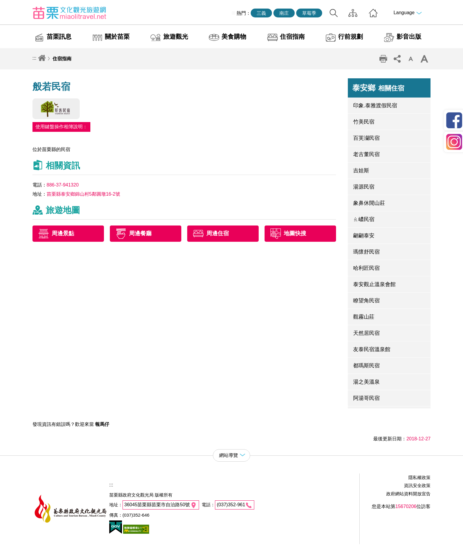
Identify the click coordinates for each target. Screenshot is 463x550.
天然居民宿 (366, 333)
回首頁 (373, 13)
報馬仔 (102, 424)
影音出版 (409, 36)
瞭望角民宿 (366, 301)
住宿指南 (292, 36)
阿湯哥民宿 (366, 398)
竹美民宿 (363, 122)
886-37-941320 (63, 184)
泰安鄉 (378, 88)
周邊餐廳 (140, 234)
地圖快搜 (295, 234)
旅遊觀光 (175, 36)
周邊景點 (63, 234)
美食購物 (233, 36)
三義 (261, 13)
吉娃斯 (361, 170)
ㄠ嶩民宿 (363, 219)
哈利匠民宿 (366, 268)
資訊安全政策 (417, 485)
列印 (383, 59)
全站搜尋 (334, 13)
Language (404, 12)
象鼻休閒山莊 (369, 203)
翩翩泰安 (363, 236)
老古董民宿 (366, 154)
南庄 (284, 13)
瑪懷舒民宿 (366, 252)
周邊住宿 (217, 234)
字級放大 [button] (424, 59)
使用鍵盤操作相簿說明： (61, 126)
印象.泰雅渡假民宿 (375, 105)
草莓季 (309, 13)
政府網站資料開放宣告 (408, 493)
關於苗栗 (117, 36)
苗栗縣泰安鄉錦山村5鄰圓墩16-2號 (83, 194)
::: (233, 12)
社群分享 (397, 59)
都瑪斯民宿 (366, 366)
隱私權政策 (419, 477)
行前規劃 (350, 36)
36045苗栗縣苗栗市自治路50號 (157, 504)
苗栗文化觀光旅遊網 (69, 13)
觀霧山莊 (363, 317)
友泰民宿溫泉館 (371, 349)
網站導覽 (353, 13)
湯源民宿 (363, 187)
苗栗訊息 (59, 36)
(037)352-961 (231, 504)
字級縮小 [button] (410, 59)
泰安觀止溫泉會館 (374, 284)
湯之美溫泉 (366, 382)
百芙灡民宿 (366, 138)
